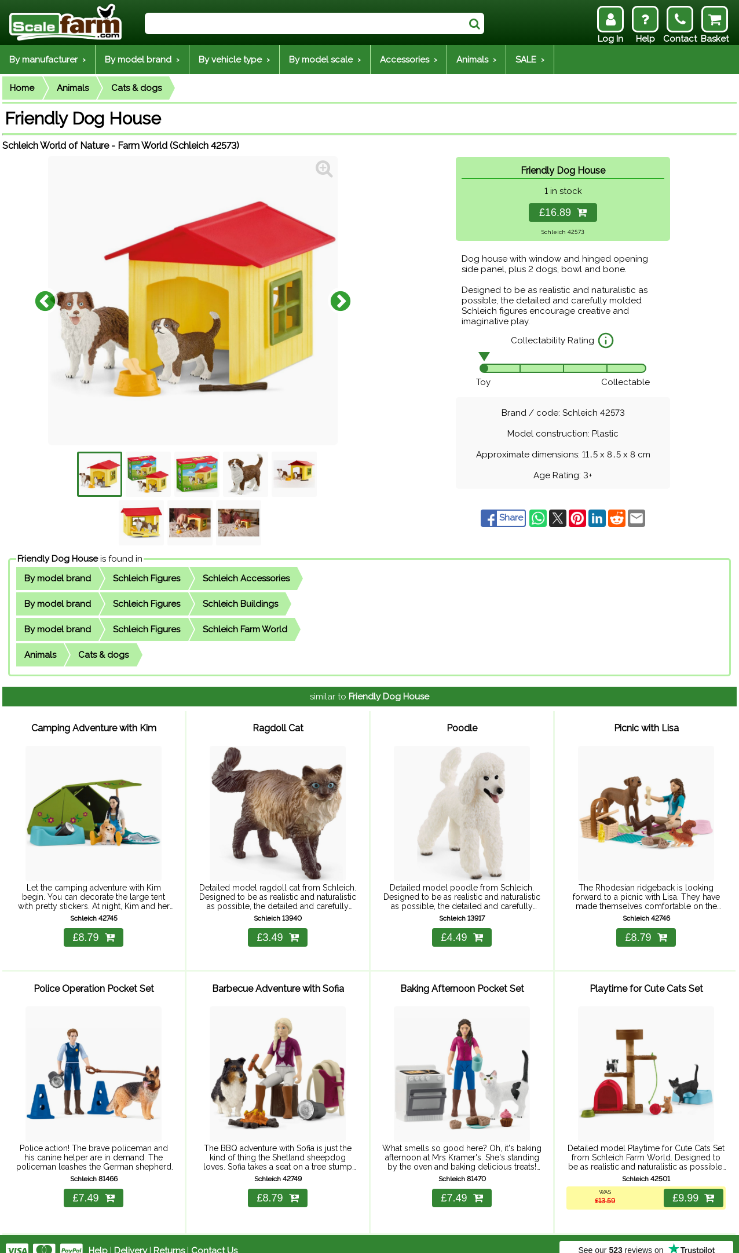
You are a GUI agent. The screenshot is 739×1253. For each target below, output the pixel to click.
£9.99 (692, 1184)
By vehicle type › (234, 59)
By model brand (57, 578)
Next (340, 300)
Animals (73, 88)
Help (98, 1237)
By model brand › (142, 59)
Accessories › (408, 59)
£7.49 (93, 1184)
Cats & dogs (136, 88)
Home (22, 88)
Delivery (130, 1237)
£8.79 (93, 930)
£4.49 (461, 930)
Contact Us (214, 1237)
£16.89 (563, 212)
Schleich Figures (146, 578)
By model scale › (325, 59)
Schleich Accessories (246, 578)
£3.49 (277, 930)
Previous (45, 300)
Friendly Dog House (57, 559)
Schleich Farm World (245, 629)
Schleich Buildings (240, 604)
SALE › (529, 59)
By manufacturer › (47, 59)
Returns (169, 1237)
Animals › (476, 59)
